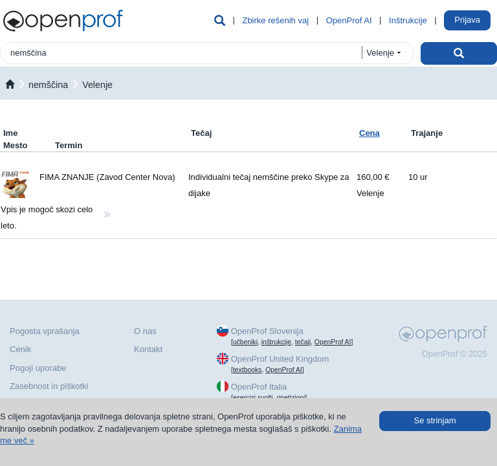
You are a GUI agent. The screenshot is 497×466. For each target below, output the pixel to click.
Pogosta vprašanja (45, 331)
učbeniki (245, 342)
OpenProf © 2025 (454, 354)
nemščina (48, 85)
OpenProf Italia (259, 387)
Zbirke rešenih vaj (275, 20)
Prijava (467, 20)
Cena (369, 133)
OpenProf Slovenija (267, 331)
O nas (145, 331)
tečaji (303, 342)
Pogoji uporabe (38, 368)
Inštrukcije (408, 20)
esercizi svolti (253, 397)
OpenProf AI (349, 20)
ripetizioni (290, 397)
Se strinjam (435, 420)
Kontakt (148, 349)
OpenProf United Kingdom (280, 359)
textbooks (247, 369)
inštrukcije (276, 342)
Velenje (97, 85)
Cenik (20, 349)
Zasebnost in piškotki (49, 386)
